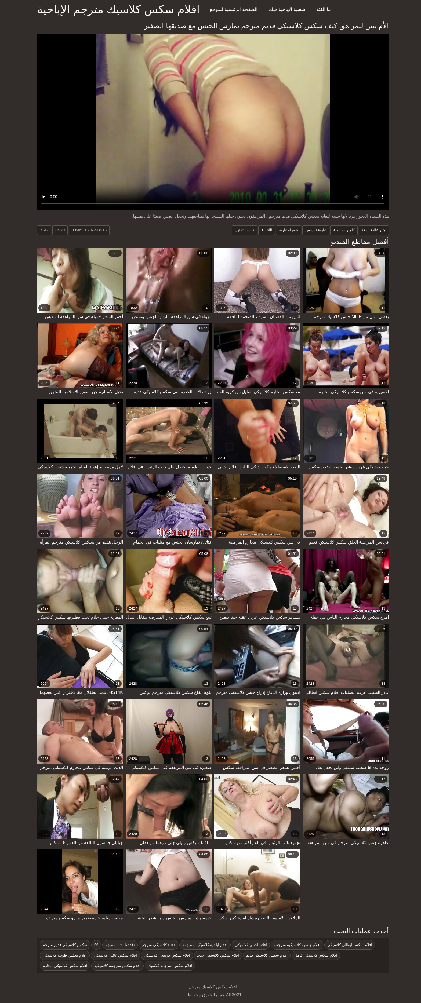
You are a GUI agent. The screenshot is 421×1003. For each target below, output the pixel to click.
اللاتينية (264, 230)
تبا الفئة (321, 9)
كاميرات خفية (341, 230)
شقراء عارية (286, 230)
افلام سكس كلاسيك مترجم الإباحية (116, 9)
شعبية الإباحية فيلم (284, 9)
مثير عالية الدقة (371, 230)
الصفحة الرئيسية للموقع (231, 9)
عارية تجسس (313, 230)
